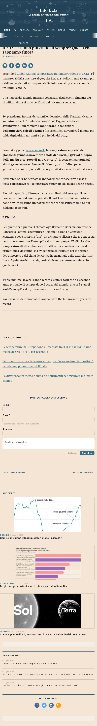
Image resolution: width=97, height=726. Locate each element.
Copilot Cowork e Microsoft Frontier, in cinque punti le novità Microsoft (40, 685)
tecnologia (20, 37)
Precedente (13, 472)
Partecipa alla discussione (48, 398)
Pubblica (87, 453)
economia (38, 30)
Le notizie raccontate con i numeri (48, 14)
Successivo (84, 472)
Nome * (6, 405)
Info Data (48, 10)
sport (7, 37)
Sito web (7, 429)
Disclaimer (72, 453)
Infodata (7, 56)
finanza (51, 30)
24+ (15, 30)
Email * (6, 415)
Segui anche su (48, 698)
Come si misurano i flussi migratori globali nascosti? (31, 538)
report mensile (35, 150)
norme (61, 30)
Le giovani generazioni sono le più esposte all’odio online (34, 586)
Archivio (46, 37)
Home (7, 30)
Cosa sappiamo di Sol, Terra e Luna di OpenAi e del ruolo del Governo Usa (43, 634)
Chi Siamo (34, 37)
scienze (84, 30)
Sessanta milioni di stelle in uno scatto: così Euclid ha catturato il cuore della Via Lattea (48, 674)
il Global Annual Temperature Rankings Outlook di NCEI (51, 74)
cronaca (25, 30)
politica (73, 30)
